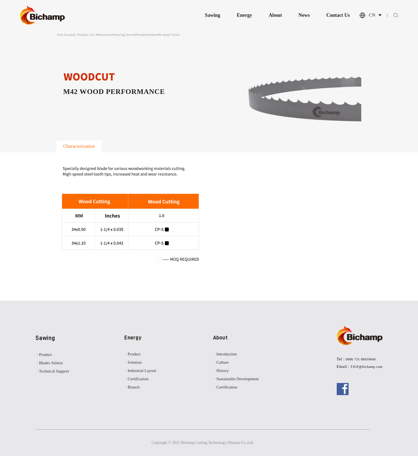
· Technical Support (53, 371)
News (304, 15)
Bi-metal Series (169, 35)
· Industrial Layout (141, 370)
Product (142, 35)
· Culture (221, 362)
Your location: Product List (75, 35)
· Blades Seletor (50, 363)
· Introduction (225, 354)
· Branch (133, 387)
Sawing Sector (125, 35)
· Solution (134, 362)
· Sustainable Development (236, 379)
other (153, 35)
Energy (244, 15)
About (275, 15)
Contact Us (338, 15)
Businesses (104, 35)
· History (221, 370)
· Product (44, 354)
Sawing (212, 15)
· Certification (137, 379)
